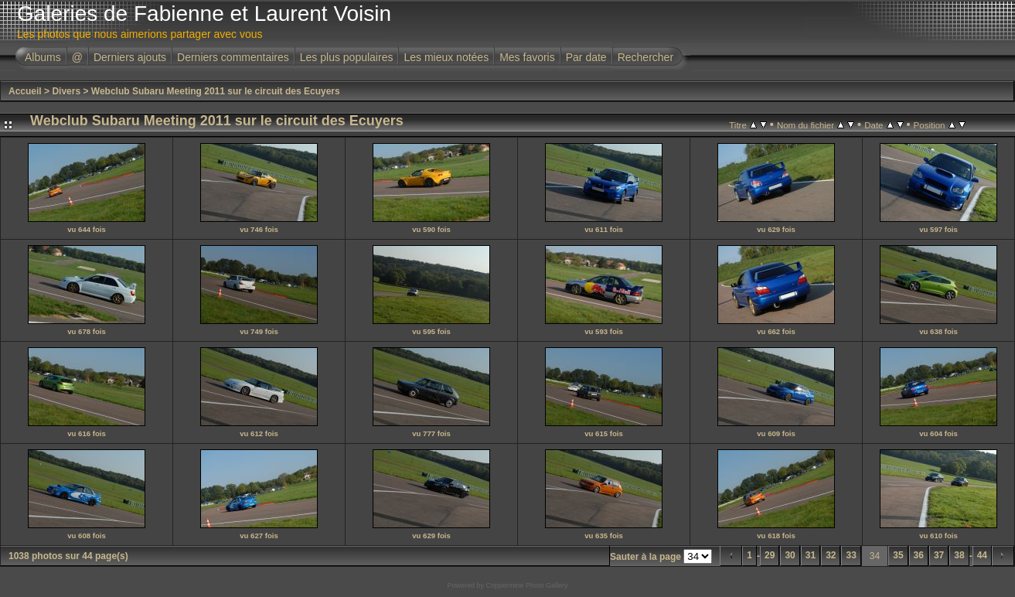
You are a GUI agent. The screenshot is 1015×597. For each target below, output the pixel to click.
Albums (43, 57)
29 (770, 555)
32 (831, 555)
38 (959, 555)
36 (919, 555)
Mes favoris (527, 57)
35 (898, 555)
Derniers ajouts (130, 57)
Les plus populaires (346, 57)
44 (982, 555)
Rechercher (645, 57)
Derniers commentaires (233, 57)
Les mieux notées (446, 57)
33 (851, 555)
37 (939, 555)
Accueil (25, 91)
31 (811, 555)
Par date (586, 57)
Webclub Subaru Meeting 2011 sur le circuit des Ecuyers (215, 91)
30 (790, 555)
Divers (66, 91)
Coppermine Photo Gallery (526, 585)
